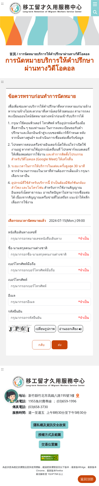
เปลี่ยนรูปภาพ (45, 329)
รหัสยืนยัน (15, 311)
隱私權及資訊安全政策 (49, 425)
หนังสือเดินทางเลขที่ (22, 232)
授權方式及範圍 (49, 434)
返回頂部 (86, 479)
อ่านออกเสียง (70, 329)
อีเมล (11, 295)
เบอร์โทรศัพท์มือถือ (22, 264)
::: (2, 3)
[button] (95, 8)
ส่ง (59, 345)
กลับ (41, 345)
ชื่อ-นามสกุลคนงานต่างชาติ (27, 248)
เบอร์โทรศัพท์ (17, 279)
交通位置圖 (49, 444)
